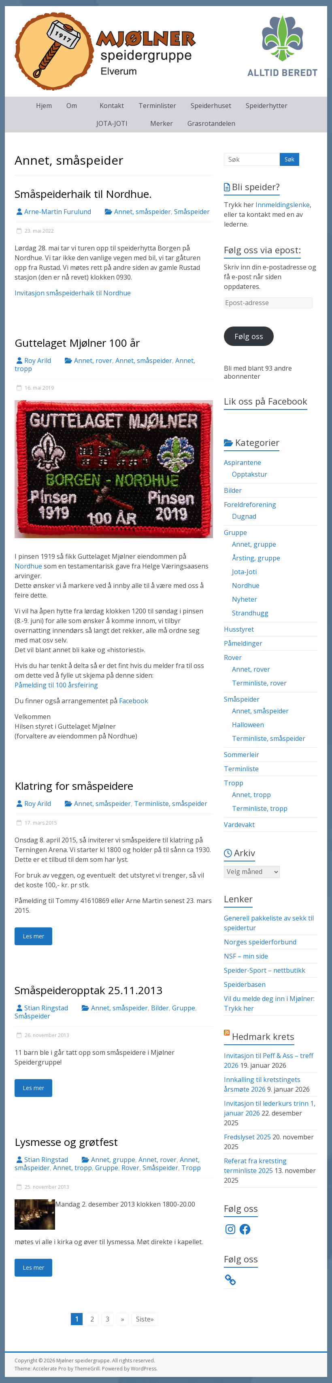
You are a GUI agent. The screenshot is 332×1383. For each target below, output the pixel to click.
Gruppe (183, 1007)
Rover (130, 1167)
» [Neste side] (122, 1319)
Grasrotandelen (211, 123)
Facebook (133, 700)
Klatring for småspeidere (74, 785)
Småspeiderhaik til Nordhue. (83, 194)
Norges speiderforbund (260, 942)
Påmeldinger (243, 643)
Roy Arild (37, 360)
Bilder (160, 1007)
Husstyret (239, 629)
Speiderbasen (245, 984)
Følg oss (248, 336)
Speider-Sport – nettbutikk (264, 970)
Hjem (44, 105)
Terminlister (157, 105)
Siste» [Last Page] (145, 1319)
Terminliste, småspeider (170, 803)
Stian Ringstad (46, 1007)
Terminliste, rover (259, 683)
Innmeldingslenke (282, 204)
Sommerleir (241, 754)
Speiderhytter (266, 105)
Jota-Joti (244, 571)
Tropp (191, 1167)
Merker (161, 123)
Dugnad (244, 516)
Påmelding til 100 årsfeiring (56, 685)
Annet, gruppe (113, 1159)
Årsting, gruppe (256, 558)
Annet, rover (93, 360)
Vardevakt (239, 824)
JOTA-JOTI (112, 123)
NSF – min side (246, 956)
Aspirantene (242, 462)
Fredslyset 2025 (247, 1137)
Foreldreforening (250, 504)
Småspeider (192, 211)
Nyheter (244, 599)
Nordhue (28, 566)
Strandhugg (250, 613)
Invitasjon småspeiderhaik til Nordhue (73, 292)
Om (71, 105)
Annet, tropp (72, 1167)
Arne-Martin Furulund (57, 211)
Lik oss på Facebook (265, 401)
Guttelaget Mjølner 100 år (77, 342)
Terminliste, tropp (259, 808)
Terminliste (241, 768)
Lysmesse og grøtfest (66, 1142)
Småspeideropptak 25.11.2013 (88, 990)
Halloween (248, 724)
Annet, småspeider (142, 211)
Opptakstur (249, 474)
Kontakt (112, 105)
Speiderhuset (211, 105)
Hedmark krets (263, 1036)
